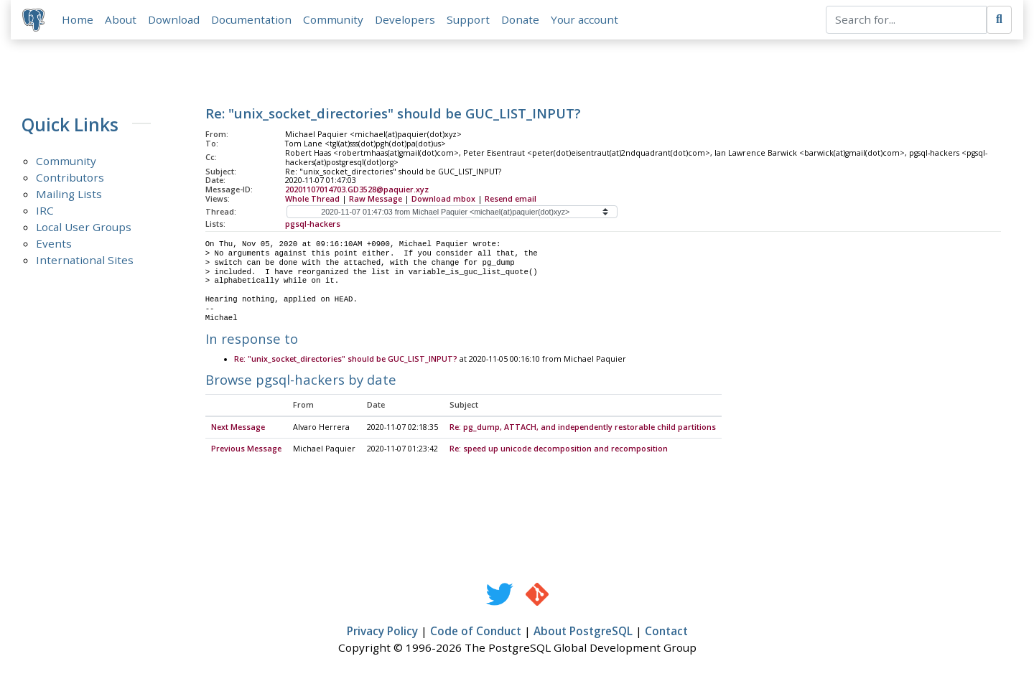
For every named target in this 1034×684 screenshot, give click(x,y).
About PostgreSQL (583, 631)
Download (174, 19)
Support (468, 19)
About (120, 19)
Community (333, 19)
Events (54, 243)
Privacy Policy (382, 631)
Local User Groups (83, 227)
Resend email (510, 199)
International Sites (85, 260)
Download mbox (443, 199)
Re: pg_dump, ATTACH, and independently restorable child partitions (583, 428)
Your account (584, 19)
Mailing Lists (69, 194)
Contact (666, 631)
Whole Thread (312, 199)
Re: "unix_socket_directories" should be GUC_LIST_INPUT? (345, 360)
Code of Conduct (475, 631)
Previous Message (246, 449)
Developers (405, 19)
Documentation (251, 19)
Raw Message (375, 199)
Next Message (238, 428)
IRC (45, 210)
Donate (520, 19)
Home (77, 19)
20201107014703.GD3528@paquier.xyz (357, 189)
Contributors (70, 177)
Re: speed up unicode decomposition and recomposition (559, 449)
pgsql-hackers (312, 224)
